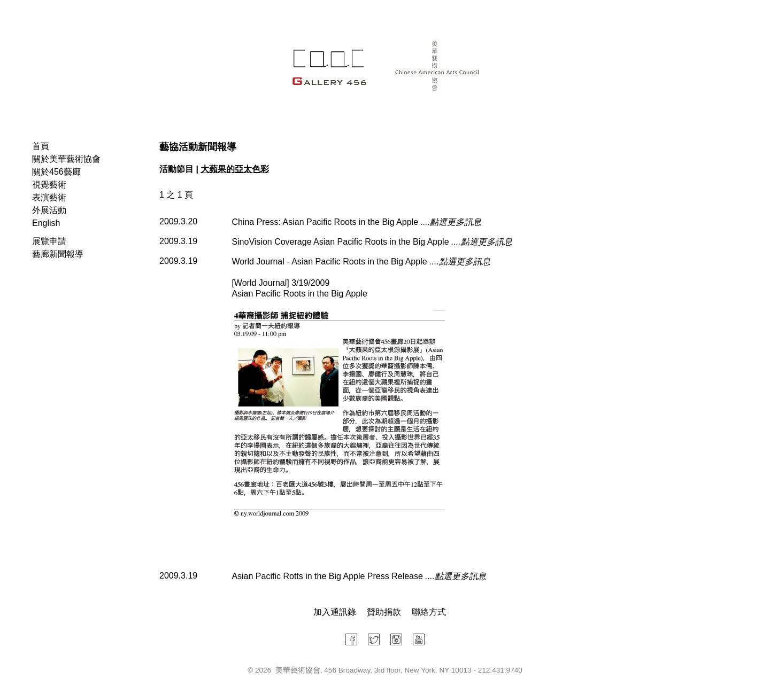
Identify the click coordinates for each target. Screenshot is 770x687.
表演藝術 (49, 197)
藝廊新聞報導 (57, 254)
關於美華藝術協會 (66, 158)
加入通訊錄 (334, 611)
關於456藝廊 (56, 171)
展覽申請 (49, 241)
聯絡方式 (429, 611)
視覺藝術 (49, 184)
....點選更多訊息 (450, 222)
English (46, 223)
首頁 (40, 146)
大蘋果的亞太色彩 (235, 169)
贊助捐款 (384, 611)
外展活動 (49, 210)
